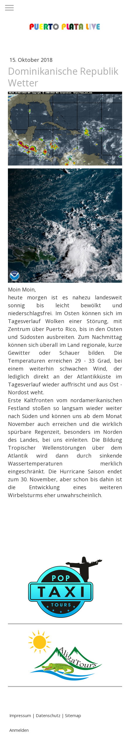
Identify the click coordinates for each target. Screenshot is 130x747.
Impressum (20, 715)
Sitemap (73, 715)
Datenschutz (48, 715)
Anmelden (19, 730)
